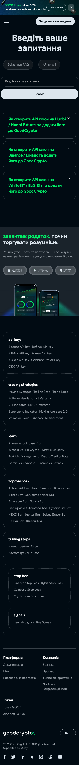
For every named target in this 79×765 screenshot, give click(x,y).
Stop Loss (21, 576)
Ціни (6, 671)
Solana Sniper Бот (54, 514)
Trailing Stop (41, 392)
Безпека (48, 665)
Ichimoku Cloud (18, 418)
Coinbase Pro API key (45, 360)
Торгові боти (18, 481)
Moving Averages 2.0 (53, 411)
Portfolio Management (23, 456)
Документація (13, 665)
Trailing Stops (19, 539)
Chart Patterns (41, 398)
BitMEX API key (18, 353)
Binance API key (19, 347)
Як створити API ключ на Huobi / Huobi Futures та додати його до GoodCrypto (37, 125)
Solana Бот (37, 501)
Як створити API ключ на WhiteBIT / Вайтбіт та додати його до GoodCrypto (35, 185)
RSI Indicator (17, 405)
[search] (39, 81)
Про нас (48, 671)
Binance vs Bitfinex (50, 463)
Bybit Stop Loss (52, 583)
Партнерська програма (19, 678)
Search (39, 94)
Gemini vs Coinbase (21, 463)
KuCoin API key (18, 360)
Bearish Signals (24, 622)
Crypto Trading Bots (54, 456)
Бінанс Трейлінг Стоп (23, 546)
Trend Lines (60, 392)
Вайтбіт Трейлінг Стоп (23, 553)
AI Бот (12, 488)
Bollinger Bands (18, 398)
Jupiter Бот (32, 514)
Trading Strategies (23, 384)
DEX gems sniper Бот (39, 495)
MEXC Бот (15, 514)
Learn (12, 436)
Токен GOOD (12, 707)
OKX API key (17, 366)
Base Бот (45, 488)
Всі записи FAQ (18, 64)
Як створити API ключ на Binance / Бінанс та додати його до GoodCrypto (32, 155)
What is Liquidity (52, 450)
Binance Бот (62, 488)
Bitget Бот (15, 495)
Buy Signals (43, 622)
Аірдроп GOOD (14, 714)
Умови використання (57, 678)
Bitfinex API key (42, 347)
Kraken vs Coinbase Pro (24, 443)
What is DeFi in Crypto (23, 450)
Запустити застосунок (55, 21)
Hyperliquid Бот (60, 508)
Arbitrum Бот (28, 488)
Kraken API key (41, 353)
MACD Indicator (39, 405)
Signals (19, 615)
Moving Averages (19, 392)
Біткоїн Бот (16, 521)
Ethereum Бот (18, 501)
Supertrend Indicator (22, 411)
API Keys (14, 339)
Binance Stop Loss (26, 583)
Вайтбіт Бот (34, 521)
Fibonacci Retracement (47, 418)
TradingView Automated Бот (27, 508)
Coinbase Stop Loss (27, 590)
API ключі (49, 64)
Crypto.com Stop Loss (29, 596)
